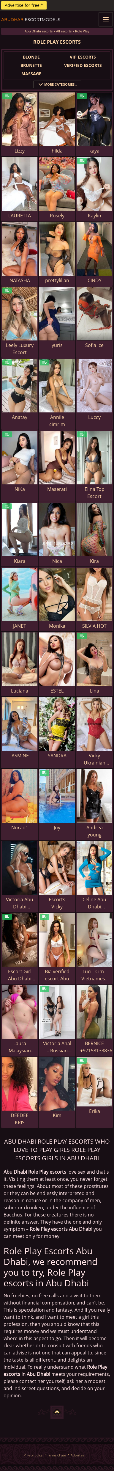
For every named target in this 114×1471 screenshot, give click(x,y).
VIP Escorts (83, 57)
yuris (57, 345)
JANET (19, 626)
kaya (94, 150)
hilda (57, 150)
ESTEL (57, 690)
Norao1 (19, 827)
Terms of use (56, 1455)
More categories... (57, 84)
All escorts (64, 31)
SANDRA (57, 755)
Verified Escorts (83, 65)
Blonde (31, 57)
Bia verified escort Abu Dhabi (57, 975)
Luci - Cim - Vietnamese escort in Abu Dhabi (94, 975)
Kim (57, 1115)
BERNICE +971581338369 (96, 1047)
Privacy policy (33, 1455)
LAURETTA (19, 215)
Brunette (31, 65)
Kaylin (94, 215)
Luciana (19, 690)
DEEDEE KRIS (19, 1119)
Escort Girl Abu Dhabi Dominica (19, 975)
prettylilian (57, 280)
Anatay (19, 417)
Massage (31, 73)
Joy (57, 827)
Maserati (57, 489)
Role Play (82, 31)
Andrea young (94, 831)
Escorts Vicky (57, 903)
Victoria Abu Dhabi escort (19, 903)
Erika (94, 1111)
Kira (94, 561)
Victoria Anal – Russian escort (57, 1047)
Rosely (57, 215)
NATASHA (20, 280)
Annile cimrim (57, 421)
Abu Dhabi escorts (39, 31)
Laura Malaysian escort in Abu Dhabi (19, 1047)
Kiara (20, 561)
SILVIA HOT (94, 626)
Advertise (77, 1455)
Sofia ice (94, 345)
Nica (57, 561)
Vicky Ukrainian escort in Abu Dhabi (94, 759)
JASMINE (19, 755)
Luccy (94, 417)
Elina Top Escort (94, 493)
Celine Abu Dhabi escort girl (94, 903)
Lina (94, 690)
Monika (57, 626)
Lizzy (20, 150)
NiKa (20, 489)
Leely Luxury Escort (20, 349)
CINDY (95, 280)
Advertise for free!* (24, 5)
